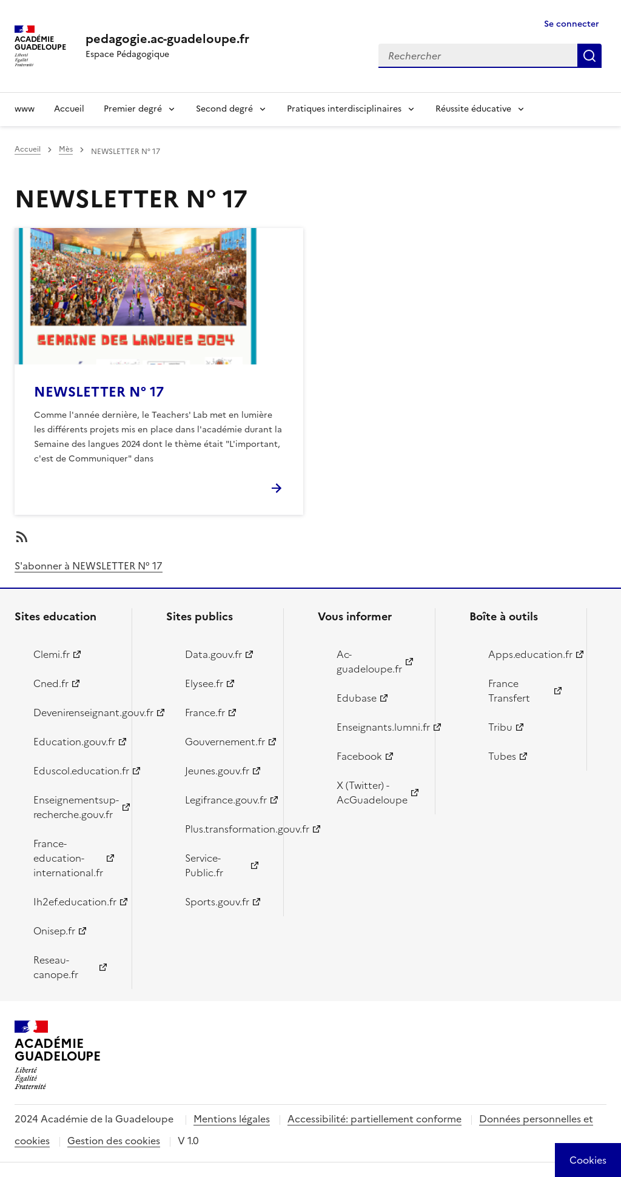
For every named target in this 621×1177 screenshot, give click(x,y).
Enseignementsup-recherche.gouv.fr (75, 807)
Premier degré (133, 108)
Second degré (224, 108)
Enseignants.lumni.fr (379, 727)
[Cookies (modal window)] (588, 1160)
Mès (66, 149)
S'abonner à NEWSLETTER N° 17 (89, 565)
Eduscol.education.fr (75, 770)
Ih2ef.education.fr (74, 901)
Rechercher (589, 56)
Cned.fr (51, 683)
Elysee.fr (204, 683)
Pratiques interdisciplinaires (344, 108)
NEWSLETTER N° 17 (99, 392)
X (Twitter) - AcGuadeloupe (372, 792)
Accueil (69, 108)
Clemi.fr (51, 654)
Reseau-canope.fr (55, 967)
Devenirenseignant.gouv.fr (75, 712)
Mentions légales (231, 1119)
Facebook (359, 756)
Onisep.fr (54, 931)
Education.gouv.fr (74, 741)
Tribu (500, 727)
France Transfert (509, 690)
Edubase (357, 698)
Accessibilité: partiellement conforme (374, 1119)
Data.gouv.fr (213, 654)
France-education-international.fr (68, 858)
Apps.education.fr (530, 654)
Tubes (502, 756)
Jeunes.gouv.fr (217, 770)
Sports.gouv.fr (217, 901)
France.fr (205, 712)
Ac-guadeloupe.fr (369, 661)
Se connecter (571, 24)
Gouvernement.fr (225, 741)
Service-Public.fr (204, 865)
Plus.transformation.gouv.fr (227, 829)
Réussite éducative (473, 108)
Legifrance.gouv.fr (226, 800)
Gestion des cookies (113, 1140)
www (25, 108)
